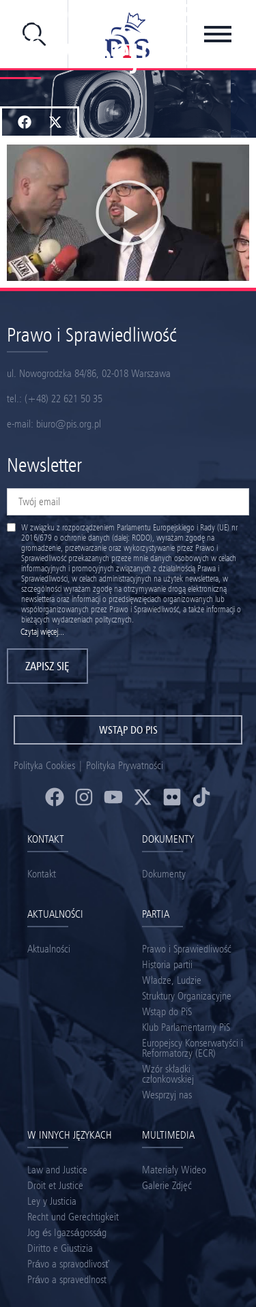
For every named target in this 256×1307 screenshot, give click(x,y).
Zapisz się (47, 666)
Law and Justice (57, 1169)
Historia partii (167, 964)
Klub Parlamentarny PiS (186, 1027)
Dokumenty (164, 873)
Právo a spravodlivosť (68, 1263)
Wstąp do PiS (167, 1011)
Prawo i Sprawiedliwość (186, 948)
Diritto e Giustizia (60, 1248)
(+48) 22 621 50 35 (63, 398)
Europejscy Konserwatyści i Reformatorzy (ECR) (192, 1048)
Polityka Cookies (44, 765)
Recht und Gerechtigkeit (73, 1216)
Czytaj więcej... (42, 632)
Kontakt (41, 873)
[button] (24, 122)
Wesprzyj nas (167, 1094)
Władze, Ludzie (171, 980)
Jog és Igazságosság (66, 1232)
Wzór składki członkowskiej (168, 1073)
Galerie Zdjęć (167, 1185)
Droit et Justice (55, 1185)
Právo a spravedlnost (66, 1279)
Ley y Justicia (51, 1201)
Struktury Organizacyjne (186, 995)
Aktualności (48, 948)
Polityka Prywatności (124, 765)
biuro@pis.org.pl (68, 423)
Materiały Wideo (174, 1169)
